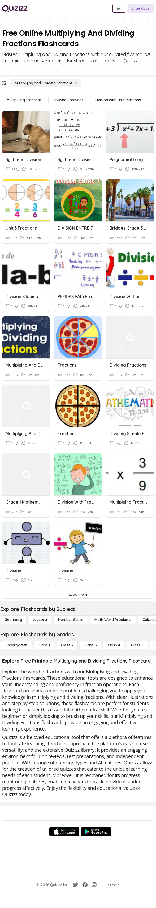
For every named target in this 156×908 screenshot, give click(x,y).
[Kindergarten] (16, 645)
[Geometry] (13, 619)
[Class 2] (67, 645)
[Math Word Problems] (113, 619)
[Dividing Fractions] (68, 100)
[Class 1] (44, 645)
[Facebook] (85, 884)
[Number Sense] (71, 619)
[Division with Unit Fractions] (117, 100)
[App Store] (64, 831)
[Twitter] (75, 884)
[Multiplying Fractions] (24, 100)
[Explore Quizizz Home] (15, 8)
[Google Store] (96, 831)
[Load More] (78, 594)
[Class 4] (113, 645)
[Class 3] (90, 645)
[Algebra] (40, 619)
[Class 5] (137, 645)
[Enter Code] (141, 8)
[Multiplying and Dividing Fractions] (46, 83)
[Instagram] (94, 884)
